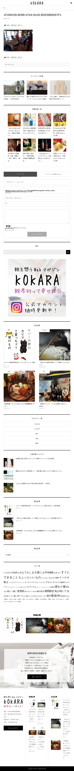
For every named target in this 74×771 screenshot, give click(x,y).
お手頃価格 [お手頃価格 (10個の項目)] (48, 572)
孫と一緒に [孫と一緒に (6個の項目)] (12, 591)
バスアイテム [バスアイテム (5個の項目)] (30, 587)
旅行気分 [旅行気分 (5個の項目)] (40, 591)
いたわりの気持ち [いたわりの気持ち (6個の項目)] (11, 572)
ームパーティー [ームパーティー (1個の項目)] (45, 587)
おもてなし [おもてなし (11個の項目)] (25, 572)
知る (37, 438)
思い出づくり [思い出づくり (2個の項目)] (29, 591)
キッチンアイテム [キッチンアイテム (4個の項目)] (31, 582)
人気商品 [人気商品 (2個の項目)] (52, 587)
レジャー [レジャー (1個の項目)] (39, 587)
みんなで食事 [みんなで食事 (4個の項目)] (54, 578)
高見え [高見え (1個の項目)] (68, 596)
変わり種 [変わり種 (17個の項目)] (60, 586)
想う (37, 433)
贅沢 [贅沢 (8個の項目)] (49, 596)
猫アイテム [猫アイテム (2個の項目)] (10, 596)
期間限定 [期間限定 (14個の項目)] (49, 591)
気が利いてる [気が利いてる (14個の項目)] (62, 591)
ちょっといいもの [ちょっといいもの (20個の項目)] (29, 577)
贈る (37, 443)
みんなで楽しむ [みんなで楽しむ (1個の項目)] (45, 577)
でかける (37, 424)
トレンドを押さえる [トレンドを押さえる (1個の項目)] (20, 587)
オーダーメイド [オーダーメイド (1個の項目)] (20, 582)
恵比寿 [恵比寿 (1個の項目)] (34, 591)
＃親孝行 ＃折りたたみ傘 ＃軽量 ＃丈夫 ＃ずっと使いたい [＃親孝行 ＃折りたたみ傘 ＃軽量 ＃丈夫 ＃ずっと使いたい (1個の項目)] (19, 599)
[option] (15, 625)
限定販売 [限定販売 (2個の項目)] (63, 596)
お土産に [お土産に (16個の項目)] (37, 572)
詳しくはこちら (37, 677)
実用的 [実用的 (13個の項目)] (20, 591)
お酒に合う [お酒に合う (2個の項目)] (57, 573)
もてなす (37, 429)
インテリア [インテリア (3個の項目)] (13, 582)
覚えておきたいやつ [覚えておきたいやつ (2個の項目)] (40, 596)
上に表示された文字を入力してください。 (16, 228)
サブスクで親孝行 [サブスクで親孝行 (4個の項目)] (59, 582)
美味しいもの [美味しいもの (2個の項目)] (30, 596)
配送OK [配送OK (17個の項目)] (55, 595)
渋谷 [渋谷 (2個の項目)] (5, 596)
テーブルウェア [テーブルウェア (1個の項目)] (11, 587)
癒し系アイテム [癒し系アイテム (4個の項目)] (19, 596)
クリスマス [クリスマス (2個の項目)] (41, 582)
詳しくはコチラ (13, 728)
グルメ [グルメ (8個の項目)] (48, 582)
